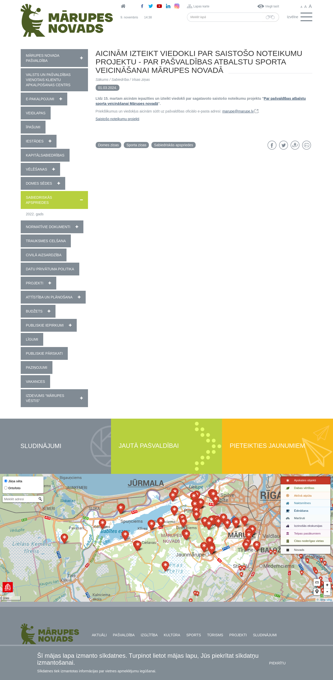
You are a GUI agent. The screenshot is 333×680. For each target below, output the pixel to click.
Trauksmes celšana (46, 241)
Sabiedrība (120, 79)
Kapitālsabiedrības (45, 155)
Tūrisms (215, 635)
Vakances (35, 382)
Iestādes (34, 141)
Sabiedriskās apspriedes (39, 200)
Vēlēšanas (36, 169)
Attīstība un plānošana (49, 297)
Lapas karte (201, 6)
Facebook (272, 145)
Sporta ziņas (136, 145)
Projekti (34, 283)
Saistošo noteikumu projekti (117, 119)
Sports (193, 635)
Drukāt (306, 145)
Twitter (283, 145)
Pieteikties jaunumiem (267, 446)
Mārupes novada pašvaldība (42, 58)
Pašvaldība (124, 635)
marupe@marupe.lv (237, 111)
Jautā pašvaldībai (149, 446)
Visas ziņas (141, 79)
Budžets (34, 311)
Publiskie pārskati (44, 353)
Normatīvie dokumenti (48, 227)
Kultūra (172, 635)
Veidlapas (36, 113)
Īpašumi (33, 127)
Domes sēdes (39, 183)
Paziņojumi (36, 367)
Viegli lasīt (272, 6)
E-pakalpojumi (40, 99)
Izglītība (149, 635)
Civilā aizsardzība (43, 255)
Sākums (102, 79)
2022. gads (34, 214)
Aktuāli (99, 635)
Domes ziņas (108, 145)
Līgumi (32, 339)
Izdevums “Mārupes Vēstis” (45, 398)
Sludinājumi (40, 446)
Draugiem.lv (295, 145)
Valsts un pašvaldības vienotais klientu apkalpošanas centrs (48, 80)
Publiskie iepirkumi (45, 325)
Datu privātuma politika (50, 269)
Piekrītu (277, 663)
